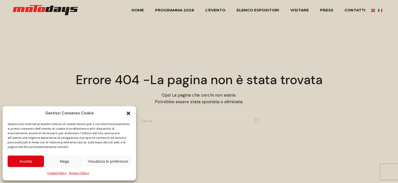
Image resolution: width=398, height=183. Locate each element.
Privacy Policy (79, 173)
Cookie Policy (57, 173)
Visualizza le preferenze (108, 161)
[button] (128, 113)
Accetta (25, 161)
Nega (64, 161)
